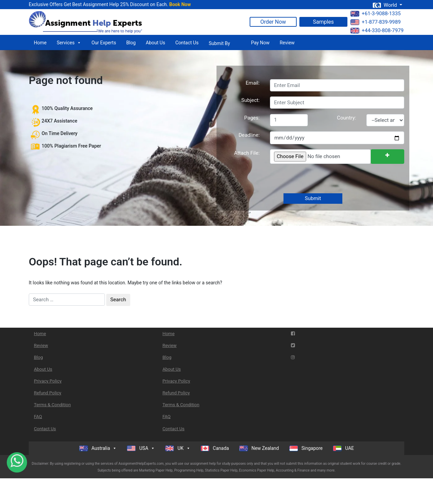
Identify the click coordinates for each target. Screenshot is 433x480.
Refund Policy (47, 392)
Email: (252, 83)
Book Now (180, 4)
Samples (323, 22)
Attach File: (247, 153)
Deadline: (248, 135)
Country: (346, 118)
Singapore (306, 448)
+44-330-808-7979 (377, 30)
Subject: (250, 100)
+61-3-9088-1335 (375, 13)
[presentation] (320, 179)
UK (177, 448)
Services (69, 42)
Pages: (252, 118)
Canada (215, 448)
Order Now (273, 22)
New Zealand (259, 448)
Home (40, 42)
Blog (131, 42)
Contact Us (187, 42)
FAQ (38, 416)
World (385, 5)
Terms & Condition (52, 404)
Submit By (219, 43)
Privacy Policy (48, 381)
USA (141, 448)
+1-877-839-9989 (375, 22)
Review (287, 42)
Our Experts (103, 42)
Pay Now (260, 42)
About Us (155, 42)
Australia (98, 448)
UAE (343, 448)
